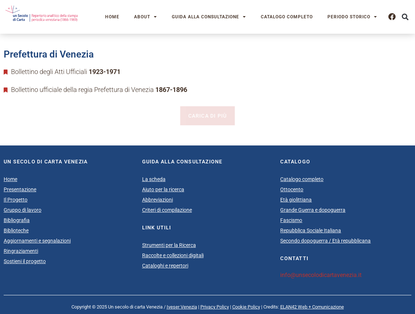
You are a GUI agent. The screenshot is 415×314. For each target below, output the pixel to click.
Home (112, 16)
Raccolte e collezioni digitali (173, 255)
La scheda (154, 179)
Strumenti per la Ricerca (169, 245)
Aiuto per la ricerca (163, 189)
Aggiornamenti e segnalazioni (37, 241)
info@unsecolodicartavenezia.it (321, 274)
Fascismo (291, 220)
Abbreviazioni (157, 200)
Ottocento (291, 189)
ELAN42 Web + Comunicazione (312, 307)
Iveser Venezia (182, 307)
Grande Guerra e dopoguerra (312, 210)
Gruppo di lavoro (22, 210)
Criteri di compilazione (167, 210)
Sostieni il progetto (25, 261)
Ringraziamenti (21, 251)
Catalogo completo (287, 16)
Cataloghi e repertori (165, 266)
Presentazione (20, 189)
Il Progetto (15, 200)
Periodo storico (352, 17)
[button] (405, 17)
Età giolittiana (296, 200)
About (145, 17)
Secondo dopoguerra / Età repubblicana (325, 241)
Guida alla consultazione (209, 17)
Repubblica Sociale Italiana (310, 230)
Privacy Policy (214, 307)
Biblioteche (16, 230)
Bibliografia (17, 220)
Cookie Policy (246, 307)
